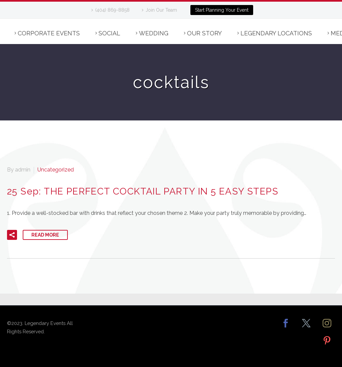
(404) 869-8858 (112, 10)
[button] (12, 235)
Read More (45, 235)
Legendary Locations (276, 33)
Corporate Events (49, 33)
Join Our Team (161, 10)
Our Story (204, 33)
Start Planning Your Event (221, 10)
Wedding (153, 33)
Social (109, 33)
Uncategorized (55, 169)
